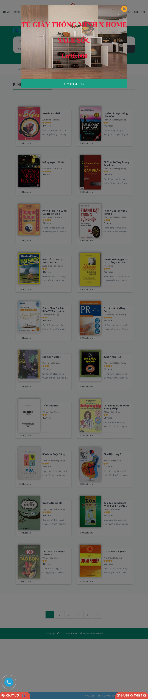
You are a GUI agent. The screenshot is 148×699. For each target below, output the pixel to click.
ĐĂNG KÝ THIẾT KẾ (131, 695)
